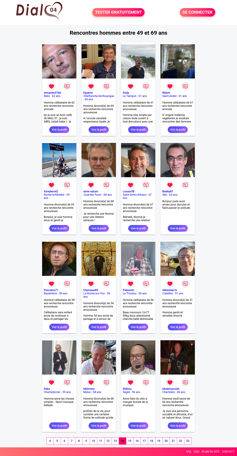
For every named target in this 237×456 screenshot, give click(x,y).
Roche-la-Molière (54, 194)
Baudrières (50, 293)
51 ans (179, 293)
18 (151, 441)
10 (93, 441)
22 (180, 441)
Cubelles (167, 293)
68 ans (108, 194)
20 (166, 441)
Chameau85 (90, 290)
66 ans (181, 392)
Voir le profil (59, 129)
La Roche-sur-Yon (94, 293)
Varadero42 (51, 191)
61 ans (143, 96)
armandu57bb (52, 92)
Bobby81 (167, 191)
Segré (126, 392)
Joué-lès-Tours (92, 194)
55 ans (67, 392)
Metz (47, 96)
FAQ (188, 451)
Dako (47, 388)
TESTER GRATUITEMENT (118, 12)
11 (100, 441)
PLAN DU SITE (211, 451)
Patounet (128, 290)
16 (137, 441)
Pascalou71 (51, 290)
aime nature (90, 191)
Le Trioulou (129, 293)
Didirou (127, 388)
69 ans (89, 99)
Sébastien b (169, 290)
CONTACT (228, 451)
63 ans (173, 194)
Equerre (88, 92)
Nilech (166, 92)
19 (158, 441)
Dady (126, 92)
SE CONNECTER (197, 12)
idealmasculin (170, 388)
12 (108, 441)
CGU (196, 451)
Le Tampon (129, 96)
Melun (87, 392)
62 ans (56, 96)
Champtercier (52, 392)
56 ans (143, 293)
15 (129, 441)
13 (115, 441)
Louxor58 (128, 191)
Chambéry (168, 392)
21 (173, 441)
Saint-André (169, 96)
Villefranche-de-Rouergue (98, 96)
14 (122, 441)
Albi (164, 194)
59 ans (63, 293)
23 (187, 441)
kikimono (89, 388)
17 (144, 441)
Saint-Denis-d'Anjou (134, 194)
